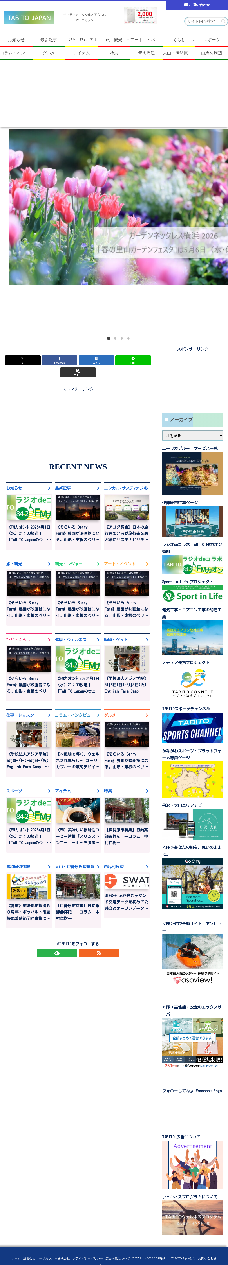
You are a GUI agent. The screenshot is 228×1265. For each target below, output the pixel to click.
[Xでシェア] (28, 360)
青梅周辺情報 (18, 857)
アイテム (63, 781)
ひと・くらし (18, 628)
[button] (223, 21)
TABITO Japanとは (186, 1258)
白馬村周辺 (114, 857)
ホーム (10, 1258)
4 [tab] (128, 338)
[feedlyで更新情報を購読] (73, 943)
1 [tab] (108, 338)
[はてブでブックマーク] (78, 360)
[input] (206, 21)
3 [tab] (121, 338)
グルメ (110, 705)
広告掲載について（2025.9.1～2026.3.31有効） (138, 1258)
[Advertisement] (114, 96)
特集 (108, 781)
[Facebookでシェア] (53, 360)
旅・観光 (14, 552)
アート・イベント (120, 552)
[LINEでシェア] (102, 360)
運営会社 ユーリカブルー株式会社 (43, 1258)
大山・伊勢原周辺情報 (74, 857)
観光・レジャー (69, 552)
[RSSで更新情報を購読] (83, 943)
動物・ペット (116, 628)
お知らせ (14, 476)
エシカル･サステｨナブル (125, 476)
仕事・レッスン (20, 705)
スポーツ (14, 781)
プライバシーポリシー (86, 1258)
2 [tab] (115, 338)
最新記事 (63, 476)
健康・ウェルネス (71, 628)
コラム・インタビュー (74, 705)
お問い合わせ (196, 5)
